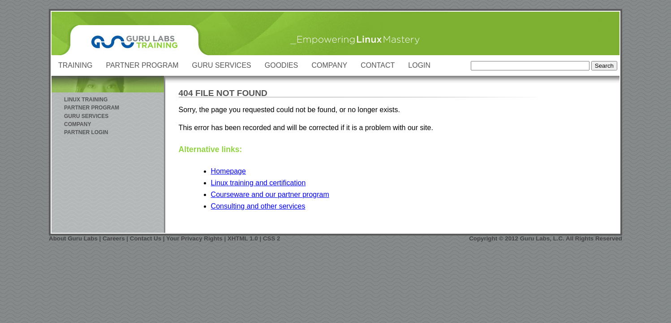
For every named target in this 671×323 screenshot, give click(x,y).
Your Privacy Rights (194, 238)
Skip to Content (530, 19)
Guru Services (221, 65)
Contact (378, 65)
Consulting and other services (258, 206)
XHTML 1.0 (243, 238)
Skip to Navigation (586, 19)
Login (419, 65)
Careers (114, 238)
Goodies (281, 65)
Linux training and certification (258, 183)
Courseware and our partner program (270, 194)
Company (329, 65)
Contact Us (145, 238)
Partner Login (86, 132)
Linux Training (86, 99)
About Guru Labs (73, 238)
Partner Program (142, 65)
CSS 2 (271, 238)
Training (75, 65)
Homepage (228, 171)
